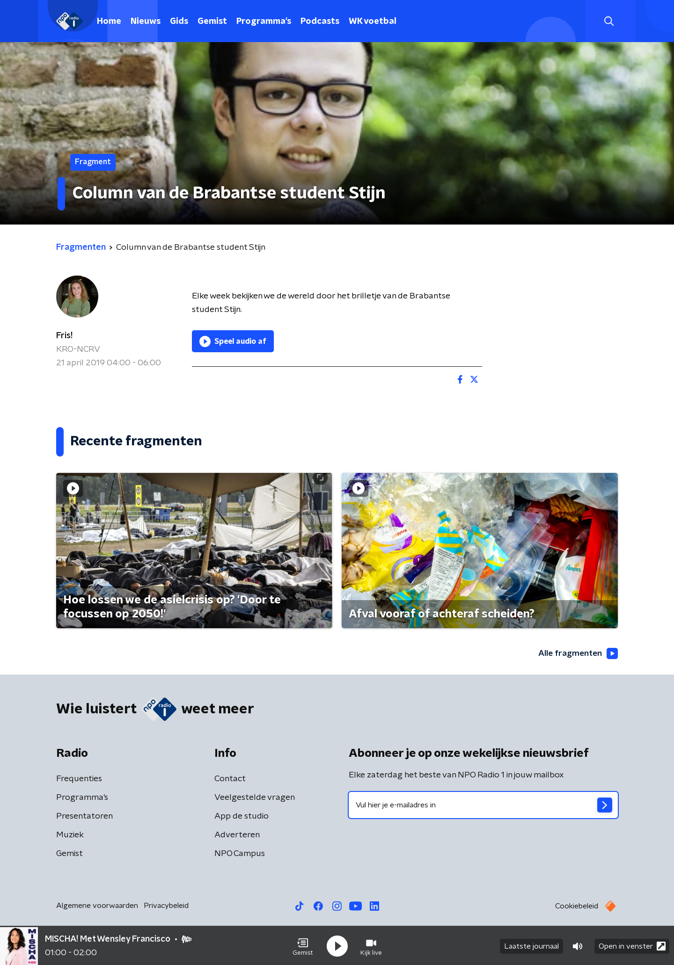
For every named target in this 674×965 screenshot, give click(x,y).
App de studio (241, 816)
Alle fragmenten (577, 653)
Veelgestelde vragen (254, 797)
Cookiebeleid (576, 906)
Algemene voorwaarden (97, 905)
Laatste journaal (531, 945)
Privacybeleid (166, 905)
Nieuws (146, 21)
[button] (303, 945)
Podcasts (319, 21)
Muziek (70, 835)
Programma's (263, 21)
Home (109, 21)
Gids (179, 21)
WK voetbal (372, 21)
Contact (230, 779)
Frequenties (79, 779)
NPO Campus (239, 853)
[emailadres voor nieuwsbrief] (483, 805)
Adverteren (237, 835)
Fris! (64, 336)
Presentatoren (84, 816)
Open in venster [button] (632, 945)
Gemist (212, 21)
